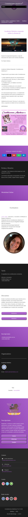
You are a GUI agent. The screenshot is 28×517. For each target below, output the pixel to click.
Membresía (14, 313)
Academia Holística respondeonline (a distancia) (14, 32)
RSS (17, 511)
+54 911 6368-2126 (6, 466)
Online (7, 21)
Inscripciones (4, 22)
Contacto (10, 22)
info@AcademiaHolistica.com (11, 371)
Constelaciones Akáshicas (13, 3)
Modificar (24, 21)
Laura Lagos (4, 216)
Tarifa (18, 21)
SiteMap (12, 511)
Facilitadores (13, 21)
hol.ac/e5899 (17, 390)
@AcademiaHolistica (7, 471)
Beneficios (14, 318)
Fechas (3, 21)
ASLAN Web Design (11, 514)
